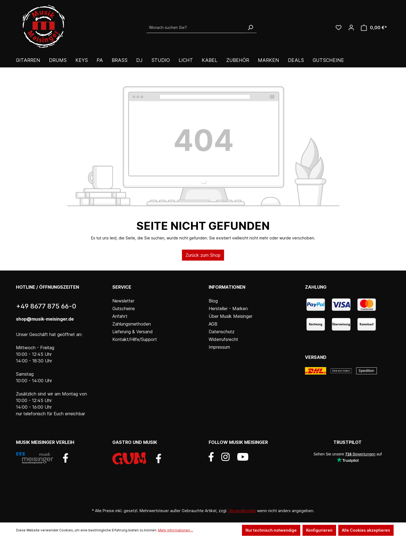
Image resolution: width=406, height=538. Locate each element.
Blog (213, 301)
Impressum (219, 347)
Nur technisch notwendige (271, 530)
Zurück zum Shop (203, 255)
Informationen (227, 287)
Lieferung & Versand (132, 331)
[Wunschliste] (338, 27)
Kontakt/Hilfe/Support (134, 339)
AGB (213, 324)
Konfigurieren (319, 530)
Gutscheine (123, 308)
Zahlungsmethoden (131, 324)
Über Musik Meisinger (230, 316)
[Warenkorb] (374, 27)
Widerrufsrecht (223, 339)
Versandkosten (242, 510)
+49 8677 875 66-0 (46, 306)
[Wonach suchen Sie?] (195, 27)
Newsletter (123, 301)
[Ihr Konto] (351, 27)
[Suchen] (250, 27)
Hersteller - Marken (228, 308)
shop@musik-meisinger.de (45, 319)
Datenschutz (222, 331)
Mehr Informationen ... (175, 530)
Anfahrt (119, 316)
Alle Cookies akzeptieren (366, 530)
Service (121, 287)
